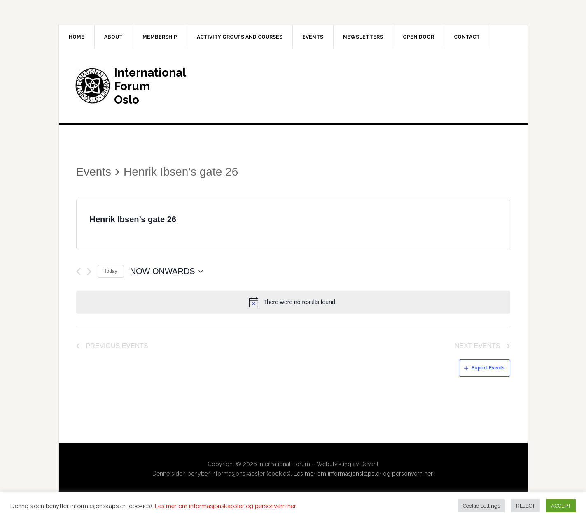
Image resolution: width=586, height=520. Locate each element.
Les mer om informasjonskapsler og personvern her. (364, 473)
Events (94, 171)
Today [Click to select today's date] (110, 271)
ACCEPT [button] (561, 506)
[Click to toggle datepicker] (166, 271)
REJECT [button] (525, 506)
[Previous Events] (78, 271)
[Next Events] (89, 271)
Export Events (488, 368)
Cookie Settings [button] (481, 506)
